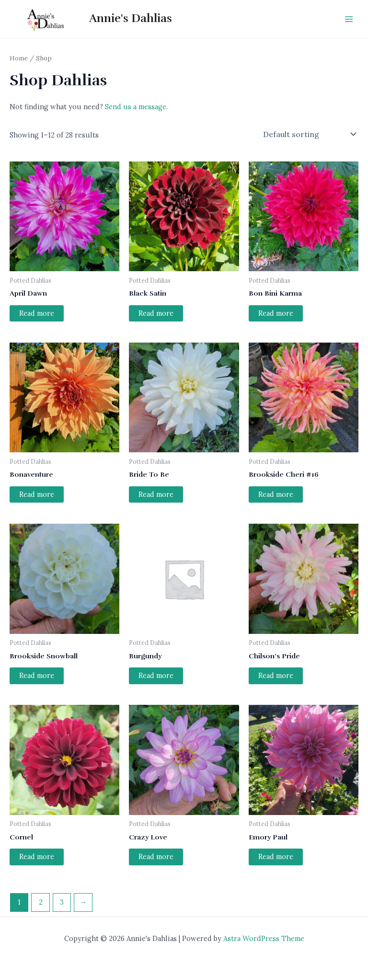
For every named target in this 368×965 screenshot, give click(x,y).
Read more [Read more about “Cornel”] (36, 856)
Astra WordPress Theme (263, 938)
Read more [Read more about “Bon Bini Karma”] (275, 313)
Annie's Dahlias (130, 18)
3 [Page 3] (62, 902)
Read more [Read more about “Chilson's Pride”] (275, 675)
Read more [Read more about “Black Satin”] (155, 313)
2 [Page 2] (41, 902)
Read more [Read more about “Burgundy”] (155, 675)
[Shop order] (308, 134)
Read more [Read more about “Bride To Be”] (155, 494)
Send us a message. (136, 106)
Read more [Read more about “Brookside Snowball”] (36, 675)
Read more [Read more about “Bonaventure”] (36, 494)
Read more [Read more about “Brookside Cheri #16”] (275, 494)
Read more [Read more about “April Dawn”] (36, 313)
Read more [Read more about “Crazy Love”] (155, 856)
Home (19, 58)
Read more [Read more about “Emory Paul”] (275, 856)
